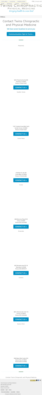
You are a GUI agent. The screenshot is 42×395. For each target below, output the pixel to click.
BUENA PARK (24, 3)
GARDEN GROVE (21, 1)
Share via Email (40, 380)
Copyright (2, 389)
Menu (2, 17)
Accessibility (13, 391)
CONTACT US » (21, 87)
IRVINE (2, 3)
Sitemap (18, 391)
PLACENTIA (12, 1)
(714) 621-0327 (38, 1)
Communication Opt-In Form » (21, 34)
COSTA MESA (4, 1)
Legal (7, 389)
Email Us (33, 380)
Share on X (37, 380)
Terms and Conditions (5, 391)
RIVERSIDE (9, 3)
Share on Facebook (38, 380)
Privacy (10, 389)
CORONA (17, 3)
